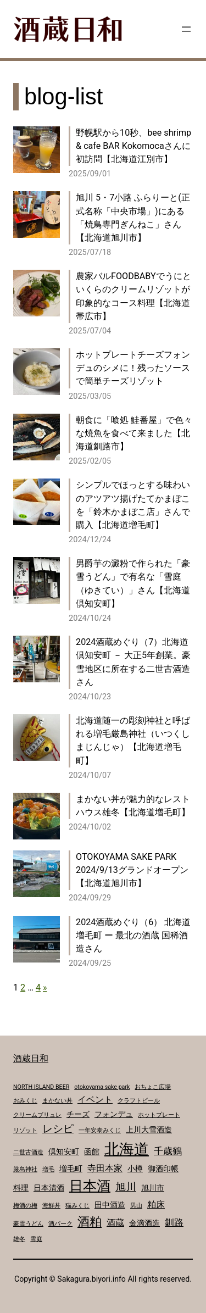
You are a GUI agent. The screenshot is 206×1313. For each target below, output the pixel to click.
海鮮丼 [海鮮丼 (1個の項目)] (51, 1205)
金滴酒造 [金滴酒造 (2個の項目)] (144, 1223)
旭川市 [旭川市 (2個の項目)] (152, 1187)
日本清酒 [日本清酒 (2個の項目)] (49, 1187)
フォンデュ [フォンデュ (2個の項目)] (113, 1114)
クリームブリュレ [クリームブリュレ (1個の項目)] (37, 1115)
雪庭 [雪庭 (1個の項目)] (36, 1239)
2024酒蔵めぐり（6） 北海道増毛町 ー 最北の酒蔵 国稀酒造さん (133, 935)
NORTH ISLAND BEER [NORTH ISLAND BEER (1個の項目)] (41, 1087)
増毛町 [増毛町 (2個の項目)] (70, 1168)
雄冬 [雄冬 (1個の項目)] (19, 1239)
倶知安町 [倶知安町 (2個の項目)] (63, 1151)
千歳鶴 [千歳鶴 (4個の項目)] (168, 1150)
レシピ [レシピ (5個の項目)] (58, 1129)
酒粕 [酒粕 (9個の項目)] (89, 1221)
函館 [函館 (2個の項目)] (91, 1151)
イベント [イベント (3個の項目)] (95, 1099)
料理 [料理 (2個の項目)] (21, 1187)
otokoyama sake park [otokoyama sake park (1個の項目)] (102, 1087)
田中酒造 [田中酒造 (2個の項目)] (109, 1204)
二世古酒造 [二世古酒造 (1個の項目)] (28, 1152)
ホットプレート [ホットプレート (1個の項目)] (159, 1115)
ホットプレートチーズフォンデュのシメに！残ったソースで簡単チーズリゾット (133, 367)
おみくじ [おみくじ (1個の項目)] (25, 1100)
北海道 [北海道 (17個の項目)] (126, 1149)
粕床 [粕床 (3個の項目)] (156, 1204)
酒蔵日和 (30, 1058)
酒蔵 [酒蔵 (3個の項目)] (115, 1222)
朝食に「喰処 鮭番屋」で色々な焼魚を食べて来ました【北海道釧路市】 (134, 433)
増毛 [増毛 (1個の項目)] (48, 1169)
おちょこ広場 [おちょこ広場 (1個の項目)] (153, 1087)
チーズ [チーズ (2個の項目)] (78, 1114)
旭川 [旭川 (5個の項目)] (125, 1187)
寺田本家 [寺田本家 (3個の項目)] (105, 1168)
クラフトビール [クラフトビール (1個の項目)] (139, 1100)
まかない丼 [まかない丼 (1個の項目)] (57, 1100)
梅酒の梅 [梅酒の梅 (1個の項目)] (25, 1205)
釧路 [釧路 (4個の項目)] (174, 1222)
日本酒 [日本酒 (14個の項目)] (89, 1186)
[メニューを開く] (186, 29)
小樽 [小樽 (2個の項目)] (135, 1168)
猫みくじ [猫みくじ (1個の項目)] (77, 1205)
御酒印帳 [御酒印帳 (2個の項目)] (163, 1168)
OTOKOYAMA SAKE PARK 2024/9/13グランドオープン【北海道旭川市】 (132, 870)
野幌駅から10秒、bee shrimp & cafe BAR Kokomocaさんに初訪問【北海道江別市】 (133, 145)
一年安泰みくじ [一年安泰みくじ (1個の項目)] (100, 1130)
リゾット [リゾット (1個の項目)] (25, 1130)
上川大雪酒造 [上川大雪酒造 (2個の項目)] (149, 1129)
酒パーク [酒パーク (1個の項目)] (60, 1223)
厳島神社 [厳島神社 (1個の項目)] (25, 1169)
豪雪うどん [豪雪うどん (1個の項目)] (28, 1223)
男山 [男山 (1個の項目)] (136, 1205)
